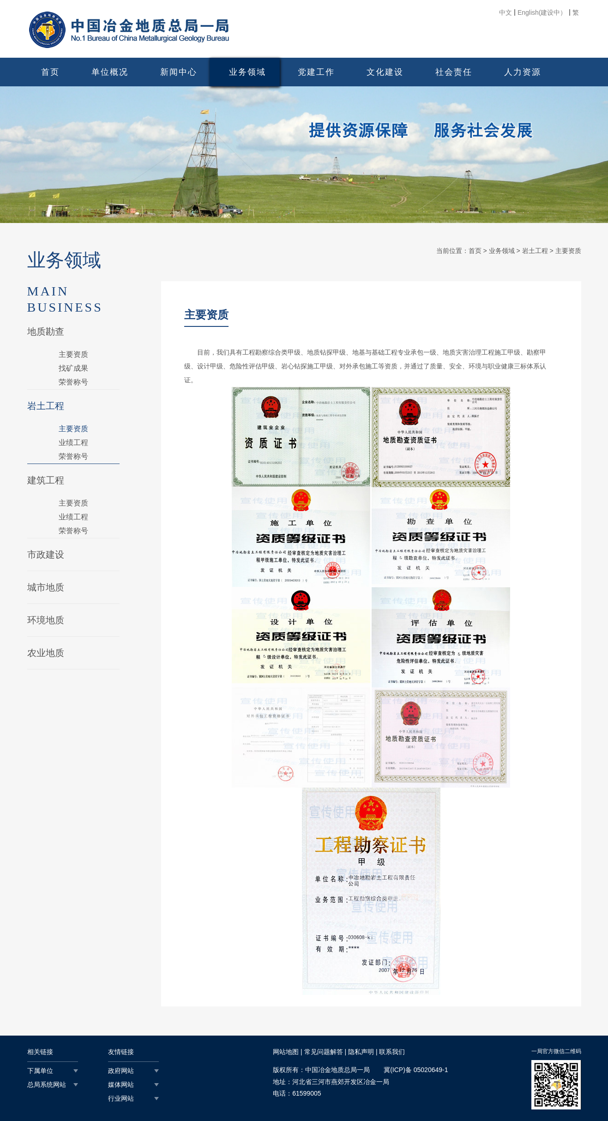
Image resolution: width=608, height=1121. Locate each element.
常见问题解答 (323, 1051)
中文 (505, 12)
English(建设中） (542, 12)
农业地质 (45, 653)
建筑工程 (45, 480)
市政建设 (45, 554)
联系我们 (392, 1051)
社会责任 (453, 72)
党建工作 (316, 72)
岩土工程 (45, 406)
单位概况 (109, 72)
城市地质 (45, 587)
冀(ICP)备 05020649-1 (416, 1069)
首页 (50, 72)
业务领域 (247, 72)
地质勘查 (45, 331)
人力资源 (522, 72)
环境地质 (45, 620)
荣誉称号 (73, 382)
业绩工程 (73, 442)
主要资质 (73, 354)
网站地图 (286, 1051)
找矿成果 (73, 368)
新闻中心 (178, 72)
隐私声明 (361, 1051)
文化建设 (385, 72)
